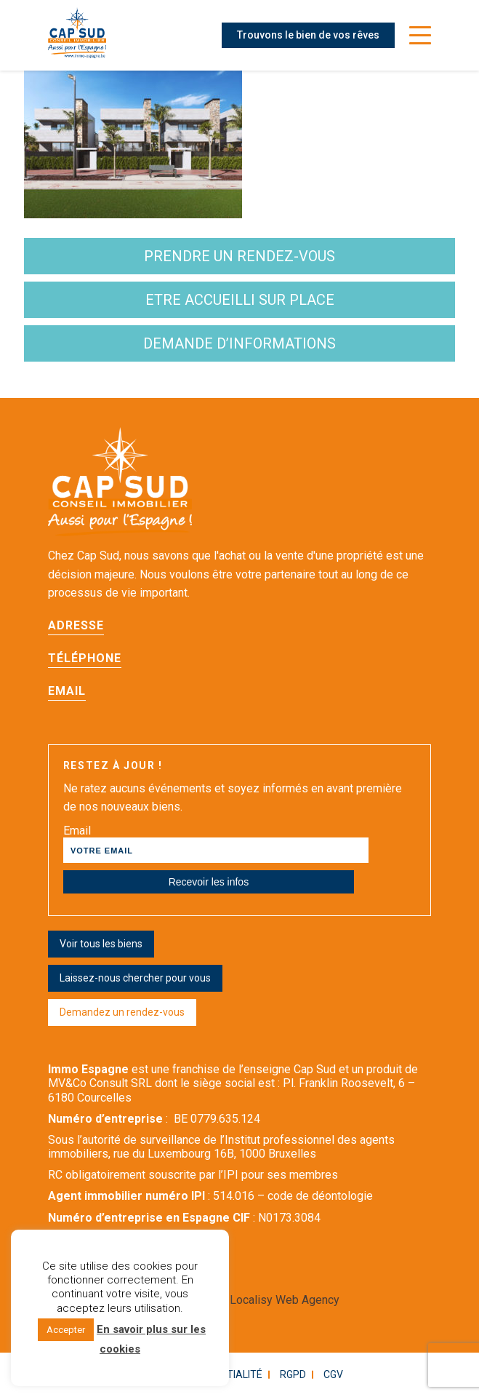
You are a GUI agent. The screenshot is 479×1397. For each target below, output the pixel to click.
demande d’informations (239, 343)
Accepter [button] (66, 1329)
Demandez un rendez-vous (122, 1012)
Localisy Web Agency (284, 1300)
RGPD (293, 1374)
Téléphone (84, 658)
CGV (333, 1374)
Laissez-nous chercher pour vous (135, 978)
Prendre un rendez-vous (239, 256)
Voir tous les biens (101, 944)
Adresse (76, 625)
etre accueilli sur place (239, 300)
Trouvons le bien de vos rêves (308, 35)
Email (67, 691)
